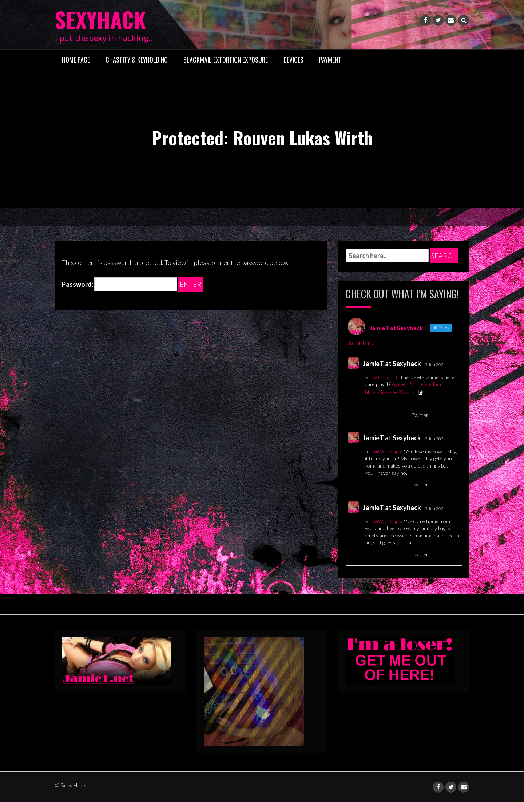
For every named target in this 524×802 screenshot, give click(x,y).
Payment (330, 59)
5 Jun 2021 (435, 364)
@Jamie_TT (385, 377)
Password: (119, 284)
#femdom (431, 384)
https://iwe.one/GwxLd (389, 392)
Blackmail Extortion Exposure (225, 59)
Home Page (76, 59)
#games (400, 384)
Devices (293, 59)
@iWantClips (387, 451)
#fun (414, 384)
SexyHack (101, 19)
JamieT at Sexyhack (392, 364)
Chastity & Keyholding (137, 59)
